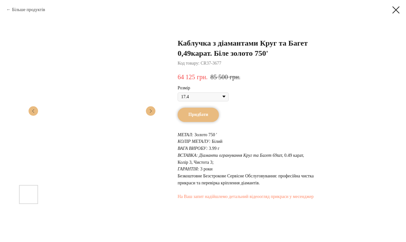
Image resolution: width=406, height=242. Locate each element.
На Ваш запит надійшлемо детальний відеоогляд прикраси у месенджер (246, 196)
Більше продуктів (28, 9)
